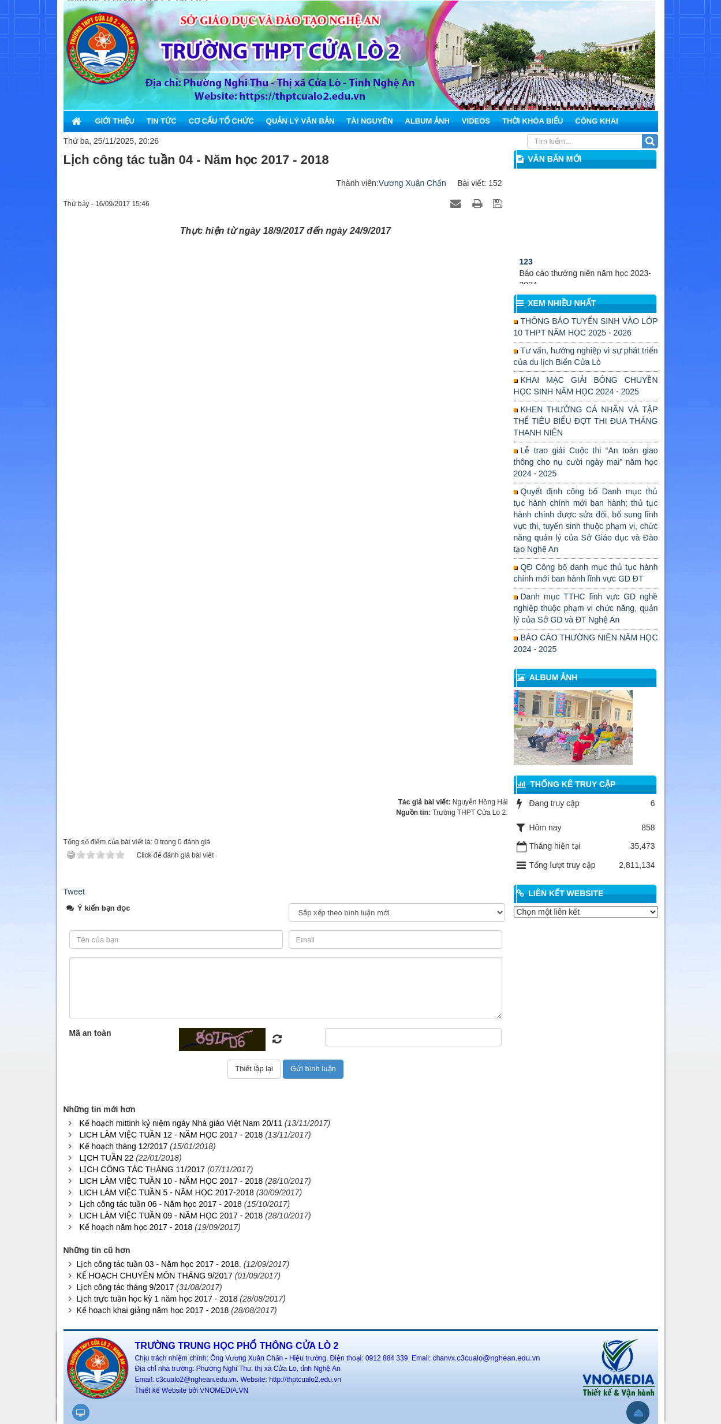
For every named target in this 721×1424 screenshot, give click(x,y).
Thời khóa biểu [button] (532, 121)
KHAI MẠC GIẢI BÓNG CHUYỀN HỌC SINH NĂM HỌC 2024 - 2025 (586, 385)
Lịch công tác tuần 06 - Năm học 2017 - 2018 (160, 1204)
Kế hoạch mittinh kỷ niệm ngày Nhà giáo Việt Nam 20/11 (180, 1123)
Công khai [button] (596, 121)
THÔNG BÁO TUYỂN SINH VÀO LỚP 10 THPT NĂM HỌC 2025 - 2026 (586, 326)
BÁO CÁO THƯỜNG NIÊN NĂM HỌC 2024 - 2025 (586, 643)
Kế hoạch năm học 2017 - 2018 (135, 1227)
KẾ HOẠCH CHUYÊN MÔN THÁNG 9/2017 (154, 1275)
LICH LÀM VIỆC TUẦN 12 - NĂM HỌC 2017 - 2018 (171, 1134)
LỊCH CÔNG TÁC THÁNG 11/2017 (142, 1169)
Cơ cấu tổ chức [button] (221, 121)
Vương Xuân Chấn (412, 183)
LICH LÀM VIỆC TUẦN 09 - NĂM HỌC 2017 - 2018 (171, 1215)
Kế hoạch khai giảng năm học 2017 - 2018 (152, 1310)
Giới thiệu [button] (115, 121)
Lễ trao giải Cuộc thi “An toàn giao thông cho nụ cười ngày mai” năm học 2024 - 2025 (586, 462)
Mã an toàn (90, 1033)
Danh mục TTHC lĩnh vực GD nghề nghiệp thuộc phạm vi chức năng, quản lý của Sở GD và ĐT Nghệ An (586, 608)
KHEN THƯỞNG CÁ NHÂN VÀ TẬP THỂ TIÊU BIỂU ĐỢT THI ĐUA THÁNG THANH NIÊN (586, 421)
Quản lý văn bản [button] (300, 121)
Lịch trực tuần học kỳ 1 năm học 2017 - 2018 (156, 1298)
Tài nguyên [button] (369, 121)
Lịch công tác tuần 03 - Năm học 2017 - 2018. (158, 1264)
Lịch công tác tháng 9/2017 (125, 1287)
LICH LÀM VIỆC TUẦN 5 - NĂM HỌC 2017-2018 (166, 1192)
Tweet (74, 891)
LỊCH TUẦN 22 (106, 1157)
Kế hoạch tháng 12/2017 (123, 1146)
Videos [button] (476, 121)
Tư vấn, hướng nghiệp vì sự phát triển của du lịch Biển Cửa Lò (586, 356)
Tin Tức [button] (162, 121)
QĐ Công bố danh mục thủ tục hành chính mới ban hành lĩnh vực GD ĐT (586, 572)
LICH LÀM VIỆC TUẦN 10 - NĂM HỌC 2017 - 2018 (171, 1181)
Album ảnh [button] (427, 121)
